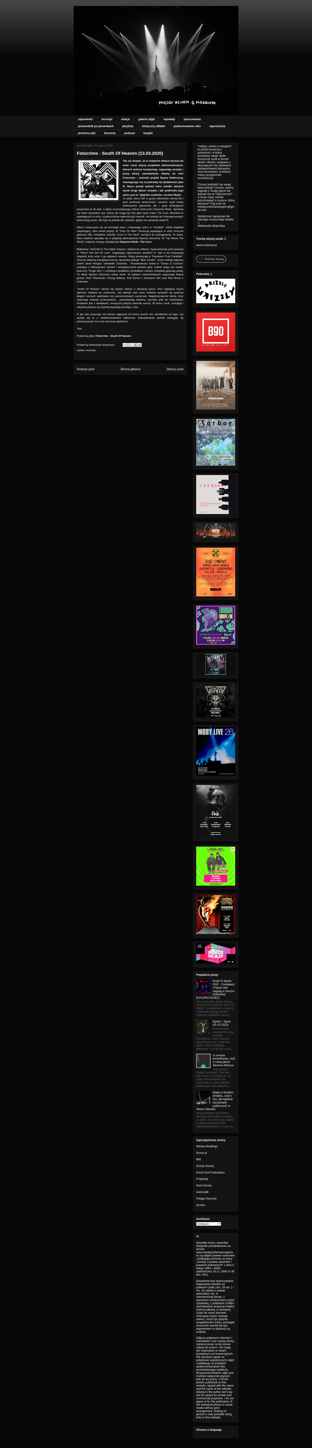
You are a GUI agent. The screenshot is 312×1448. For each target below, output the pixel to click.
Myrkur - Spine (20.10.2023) (222, 1023)
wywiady (169, 119)
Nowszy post (85, 369)
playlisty (127, 126)
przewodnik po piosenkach (96, 126)
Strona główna (130, 369)
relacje (125, 119)
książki (148, 133)
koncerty (110, 133)
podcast (129, 133)
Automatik (202, 1192)
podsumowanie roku (187, 126)
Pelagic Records (206, 1198)
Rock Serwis (204, 1185)
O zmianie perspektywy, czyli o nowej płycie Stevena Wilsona (224, 1060)
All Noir (200, 1205)
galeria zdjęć (146, 119)
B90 (198, 1159)
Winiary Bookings (207, 1146)
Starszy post (174, 369)
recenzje (106, 119)
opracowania (192, 119)
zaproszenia (217, 126)
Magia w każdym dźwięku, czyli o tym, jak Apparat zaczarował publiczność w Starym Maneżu (214, 1101)
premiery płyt (87, 133)
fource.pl (201, 1152)
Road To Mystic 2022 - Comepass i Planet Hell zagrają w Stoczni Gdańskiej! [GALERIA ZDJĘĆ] (215, 989)
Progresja (202, 1178)
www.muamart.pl (206, 245)
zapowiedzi (85, 119)
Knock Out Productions (210, 1172)
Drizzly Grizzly (205, 1166)
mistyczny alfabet (153, 126)
